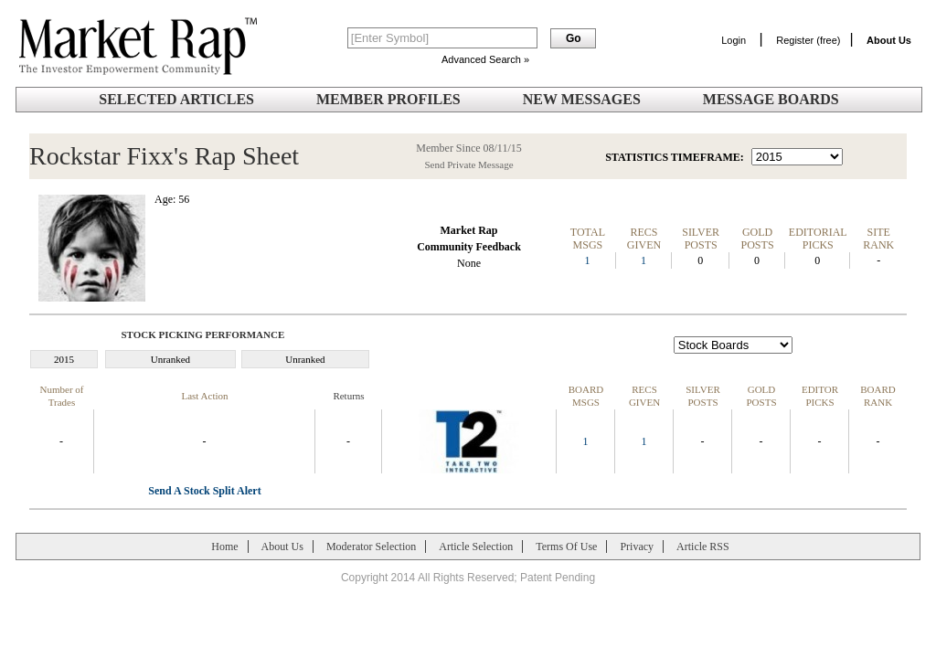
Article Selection (476, 546)
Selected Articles (176, 99)
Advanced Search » (485, 59)
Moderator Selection (371, 546)
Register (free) (808, 40)
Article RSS (702, 546)
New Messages (582, 99)
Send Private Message (468, 164)
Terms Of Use (566, 546)
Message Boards (771, 99)
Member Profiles (388, 99)
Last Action (204, 395)
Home (224, 546)
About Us (282, 546)
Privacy (637, 546)
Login (733, 40)
